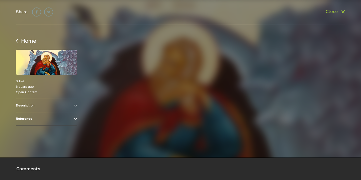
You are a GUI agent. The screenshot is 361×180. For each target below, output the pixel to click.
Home (26, 40)
